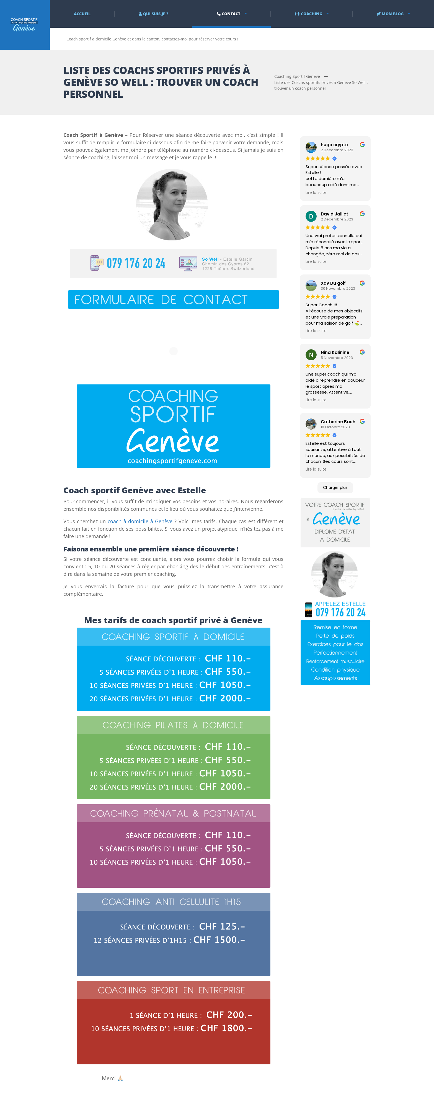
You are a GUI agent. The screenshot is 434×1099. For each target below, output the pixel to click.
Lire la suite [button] (316, 192)
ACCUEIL (82, 13)
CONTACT (228, 13)
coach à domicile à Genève (140, 521)
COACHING (308, 13)
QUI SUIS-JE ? (153, 13)
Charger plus (335, 487)
